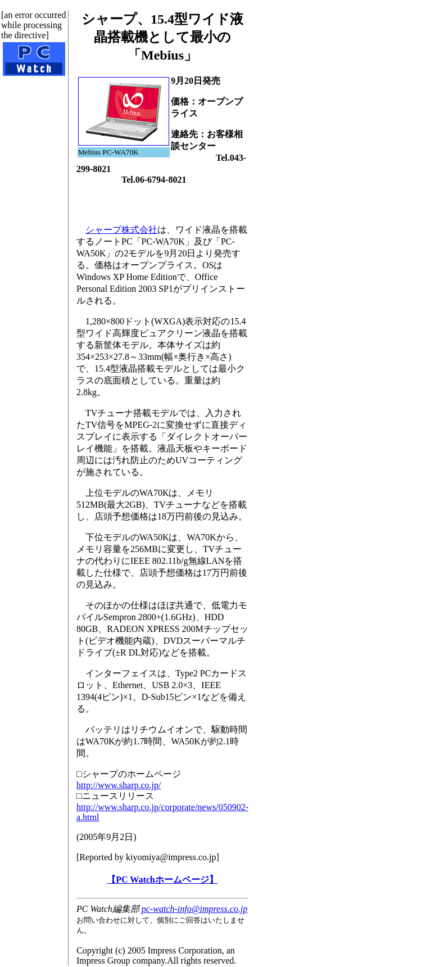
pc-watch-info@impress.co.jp (194, 909)
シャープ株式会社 (121, 229)
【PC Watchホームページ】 (162, 879)
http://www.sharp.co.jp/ (118, 785)
